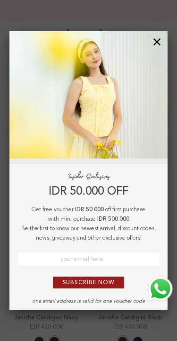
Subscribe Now (89, 283)
